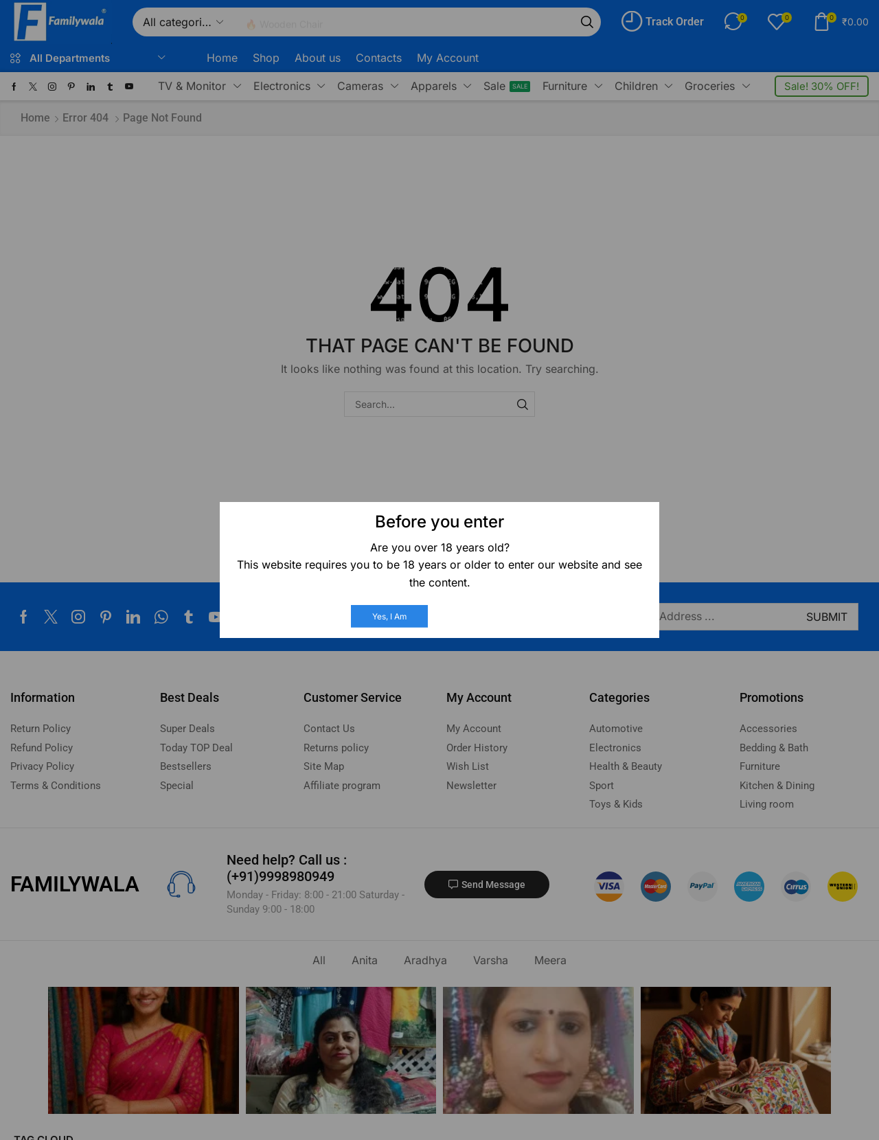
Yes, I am (389, 616)
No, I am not (483, 616)
